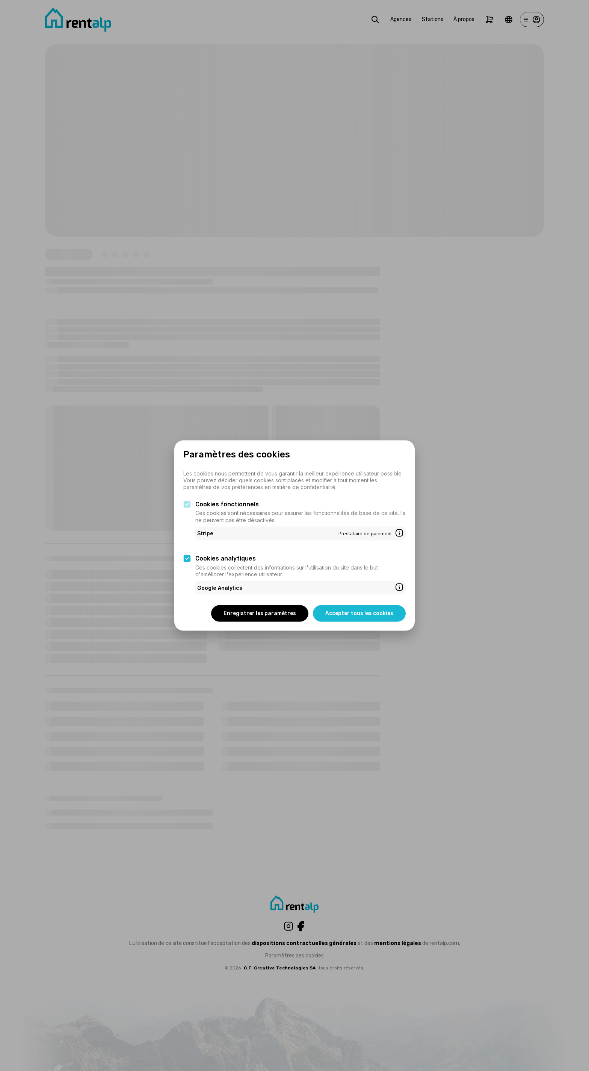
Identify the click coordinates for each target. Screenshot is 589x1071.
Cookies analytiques (225, 558)
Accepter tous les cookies (359, 613)
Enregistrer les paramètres (260, 613)
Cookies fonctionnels (227, 503)
